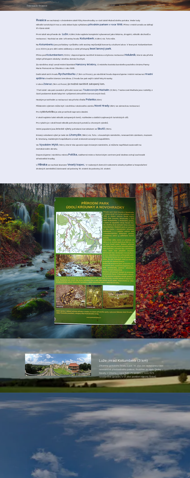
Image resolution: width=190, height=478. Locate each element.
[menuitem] (140, 5)
